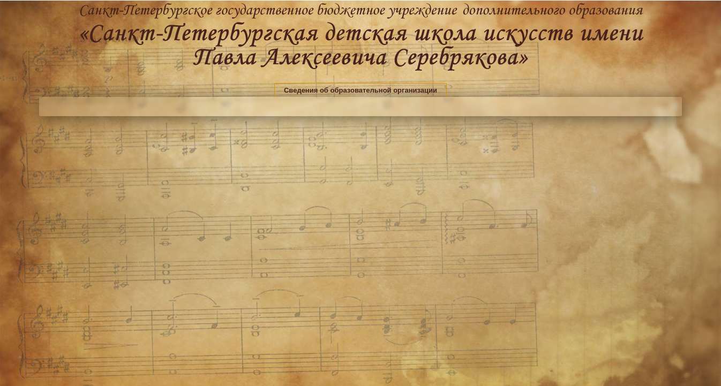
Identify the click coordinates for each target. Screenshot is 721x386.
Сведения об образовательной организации (360, 90)
